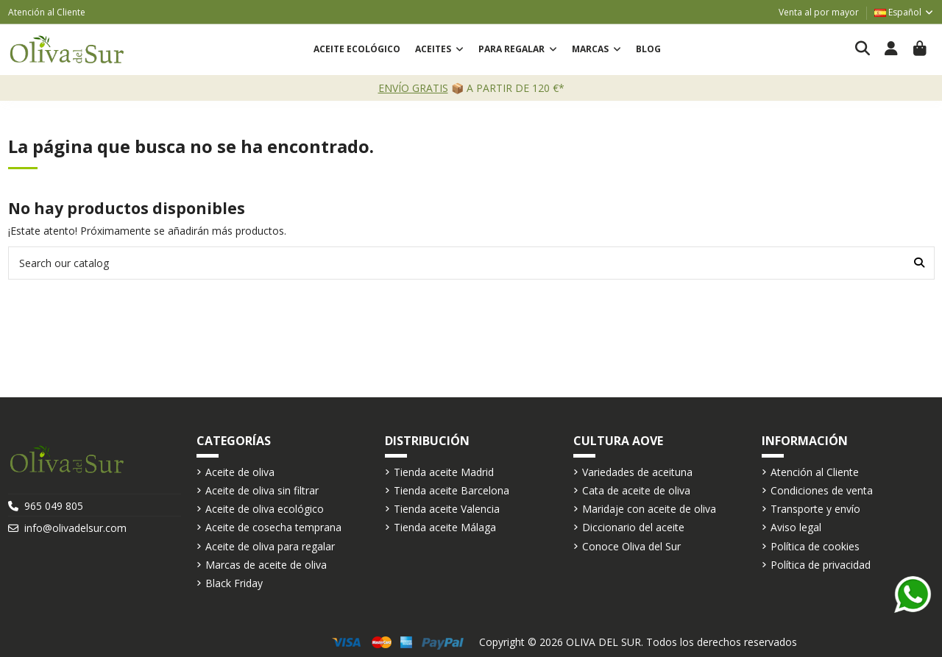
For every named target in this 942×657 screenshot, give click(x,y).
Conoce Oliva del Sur (631, 546)
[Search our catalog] (919, 263)
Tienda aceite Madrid (444, 472)
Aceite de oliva (240, 472)
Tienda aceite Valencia (447, 509)
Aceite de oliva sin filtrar (262, 490)
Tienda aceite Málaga (445, 527)
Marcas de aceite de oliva (266, 565)
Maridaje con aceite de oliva (649, 509)
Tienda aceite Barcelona (451, 490)
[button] (439, 50)
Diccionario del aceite (633, 527)
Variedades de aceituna (637, 472)
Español (904, 12)
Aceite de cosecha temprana (273, 527)
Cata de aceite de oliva (636, 490)
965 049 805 (53, 506)
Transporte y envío (815, 509)
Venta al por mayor (819, 12)
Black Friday (234, 583)
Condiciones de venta (822, 490)
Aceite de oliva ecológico (264, 509)
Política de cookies (815, 546)
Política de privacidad (821, 565)
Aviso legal (796, 527)
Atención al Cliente (46, 12)
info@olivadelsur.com (75, 528)
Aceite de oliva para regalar (270, 546)
